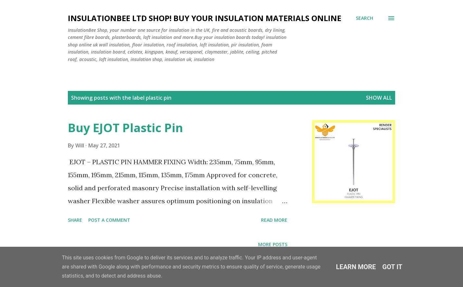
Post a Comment (109, 220)
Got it (392, 267)
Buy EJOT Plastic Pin (125, 128)
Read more (274, 220)
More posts (272, 244)
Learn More (356, 267)
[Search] (364, 18)
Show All (379, 97)
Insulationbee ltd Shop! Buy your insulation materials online (204, 18)
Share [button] (75, 220)
